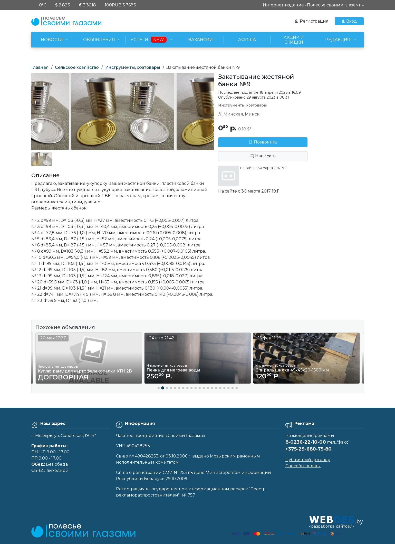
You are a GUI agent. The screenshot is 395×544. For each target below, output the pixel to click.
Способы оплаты (303, 465)
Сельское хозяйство (77, 67)
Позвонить (262, 142)
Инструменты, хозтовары (132, 67)
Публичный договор (307, 459)
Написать (263, 156)
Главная (40, 67)
